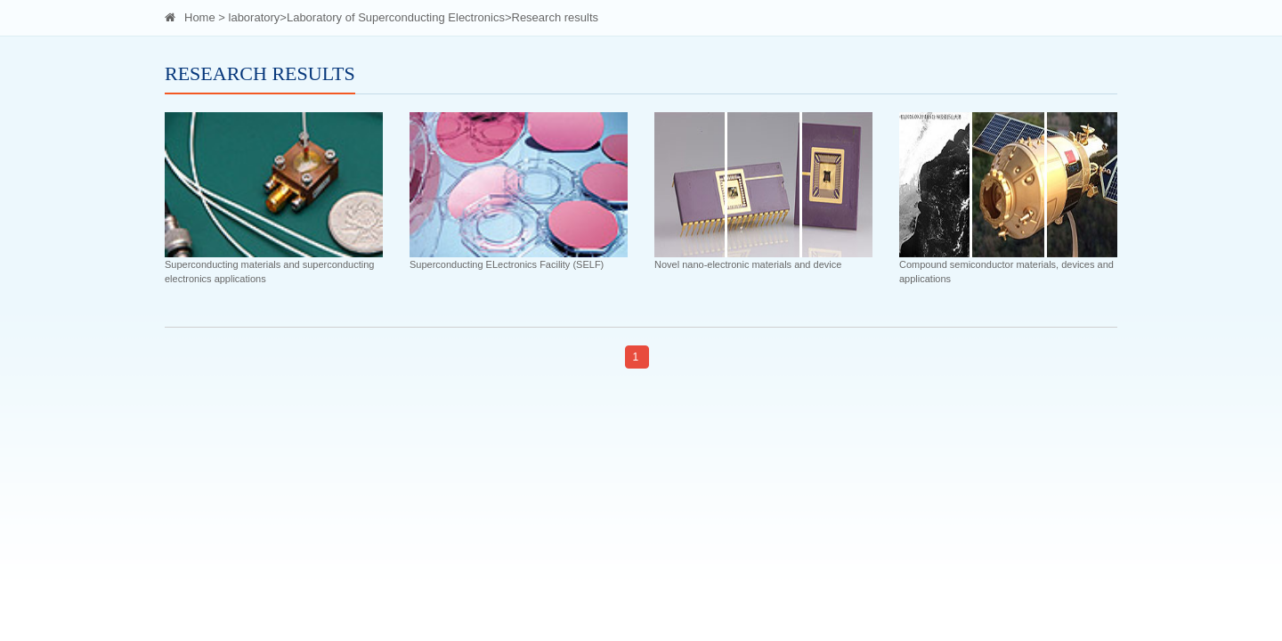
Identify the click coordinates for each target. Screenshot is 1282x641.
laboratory (254, 17)
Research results (555, 17)
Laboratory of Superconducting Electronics (396, 17)
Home (199, 17)
